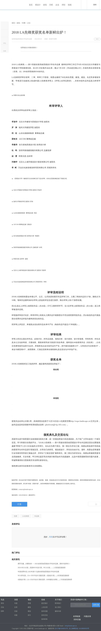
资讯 (2, 603)
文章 (15, 607)
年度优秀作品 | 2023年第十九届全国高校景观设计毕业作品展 (38, 571)
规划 (29, 611)
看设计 (37, 5)
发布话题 (44, 611)
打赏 (19, 504)
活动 (2, 607)
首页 (31, 5)
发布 (94, 5)
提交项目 (44, 603)
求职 (63, 5)
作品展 (36, 516)
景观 (29, 603)
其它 (29, 615)
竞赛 (15, 516)
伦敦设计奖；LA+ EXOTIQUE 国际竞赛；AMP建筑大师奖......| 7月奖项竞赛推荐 (45, 579)
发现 (45, 5)
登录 (51, 537)
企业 (57, 5)
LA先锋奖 (25, 516)
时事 (23, 23)
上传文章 (44, 607)
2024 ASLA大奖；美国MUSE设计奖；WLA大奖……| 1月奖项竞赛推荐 (41, 567)
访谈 (15, 611)
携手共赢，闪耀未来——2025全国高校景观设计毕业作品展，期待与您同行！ (44, 563)
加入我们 (58, 607)
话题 (15, 615)
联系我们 (58, 603)
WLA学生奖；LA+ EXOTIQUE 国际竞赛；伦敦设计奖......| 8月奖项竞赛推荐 (43, 575)
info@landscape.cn (71, 626)
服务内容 (58, 611)
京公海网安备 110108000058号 (79, 628)
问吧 (51, 5)
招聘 (2, 611)
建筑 (29, 607)
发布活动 (44, 615)
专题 (15, 603)
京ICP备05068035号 (61, 628)
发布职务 (44, 619)
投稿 (69, 5)
